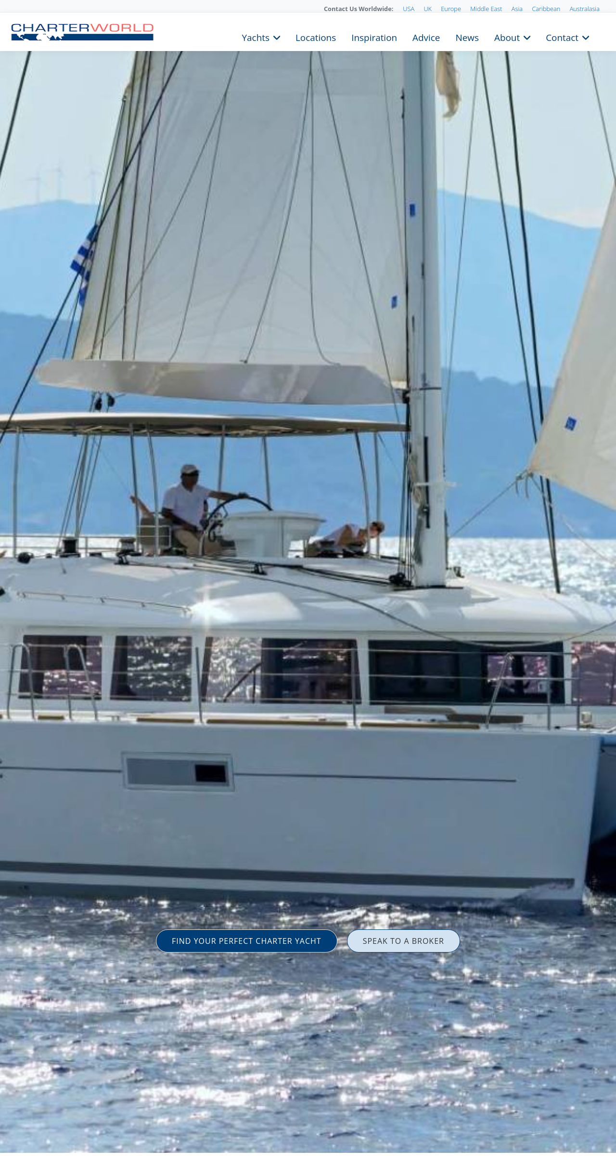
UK (428, 8)
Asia (517, 8)
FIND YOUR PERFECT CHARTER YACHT (246, 941)
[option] (308, 581)
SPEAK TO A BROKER (403, 941)
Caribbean (546, 8)
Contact (562, 36)
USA (408, 8)
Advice (426, 36)
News (466, 36)
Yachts (256, 36)
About (507, 36)
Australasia (585, 8)
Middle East (486, 8)
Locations (315, 36)
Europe (451, 8)
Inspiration (374, 36)
